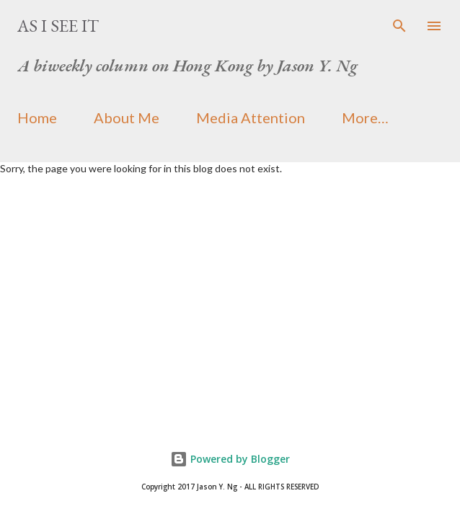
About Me (126, 117)
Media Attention (250, 117)
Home (37, 117)
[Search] (399, 26)
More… (365, 117)
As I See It (58, 25)
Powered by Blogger (230, 459)
